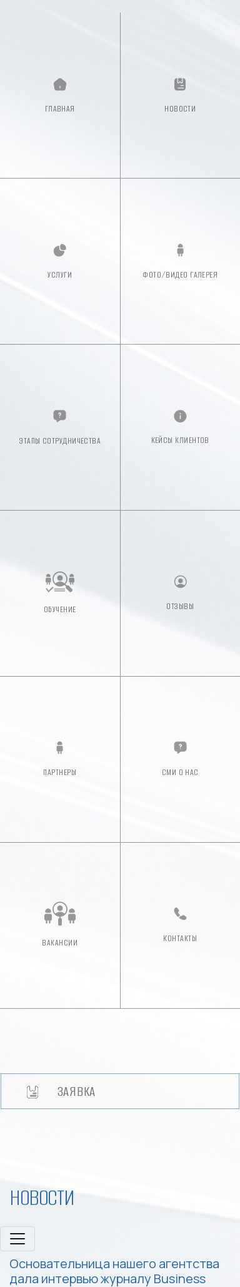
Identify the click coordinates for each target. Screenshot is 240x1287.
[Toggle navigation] (17, 1238)
